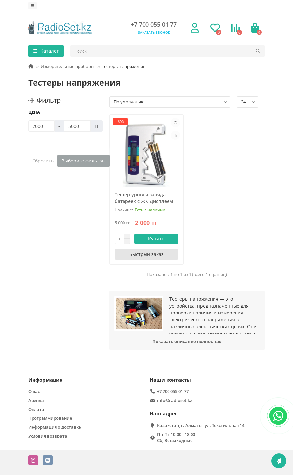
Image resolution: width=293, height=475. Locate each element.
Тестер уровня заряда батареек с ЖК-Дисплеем (144, 197)
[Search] (167, 51)
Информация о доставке (54, 427)
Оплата (36, 409)
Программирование (50, 418)
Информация (45, 379)
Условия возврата (47, 436)
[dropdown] (32, 5)
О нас (34, 391)
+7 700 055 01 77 (154, 24)
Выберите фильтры (83, 161)
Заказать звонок (154, 32)
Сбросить (43, 161)
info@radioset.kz (174, 400)
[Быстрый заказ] (147, 254)
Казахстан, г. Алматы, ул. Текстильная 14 (200, 425)
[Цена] (41, 126)
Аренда (36, 400)
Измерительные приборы (67, 66)
